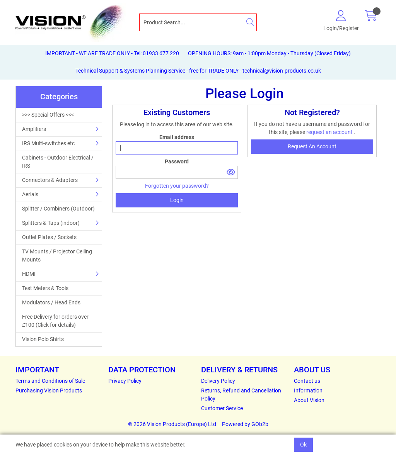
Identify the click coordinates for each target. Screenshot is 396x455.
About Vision (309, 400)
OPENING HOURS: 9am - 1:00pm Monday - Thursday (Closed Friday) (269, 53)
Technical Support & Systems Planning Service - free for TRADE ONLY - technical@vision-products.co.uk (198, 71)
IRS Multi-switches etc (48, 143)
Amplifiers (34, 129)
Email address (176, 137)
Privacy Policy (125, 381)
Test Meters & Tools (45, 288)
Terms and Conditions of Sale (50, 381)
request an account (330, 132)
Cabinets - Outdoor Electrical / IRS (58, 161)
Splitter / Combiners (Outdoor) (58, 208)
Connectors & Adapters (50, 180)
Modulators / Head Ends (51, 302)
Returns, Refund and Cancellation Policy (241, 394)
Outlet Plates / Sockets (49, 237)
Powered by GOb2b (245, 424)
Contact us (307, 381)
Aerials (30, 194)
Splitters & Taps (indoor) (51, 223)
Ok (303, 444)
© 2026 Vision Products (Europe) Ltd (172, 424)
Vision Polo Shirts (43, 339)
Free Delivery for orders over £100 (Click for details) (55, 321)
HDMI (29, 274)
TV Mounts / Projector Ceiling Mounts (57, 255)
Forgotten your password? (177, 186)
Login (177, 200)
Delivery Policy (218, 381)
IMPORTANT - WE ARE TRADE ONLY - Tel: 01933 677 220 (112, 53)
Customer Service (222, 408)
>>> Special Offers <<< (48, 115)
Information (308, 390)
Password (177, 161)
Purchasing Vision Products (48, 390)
